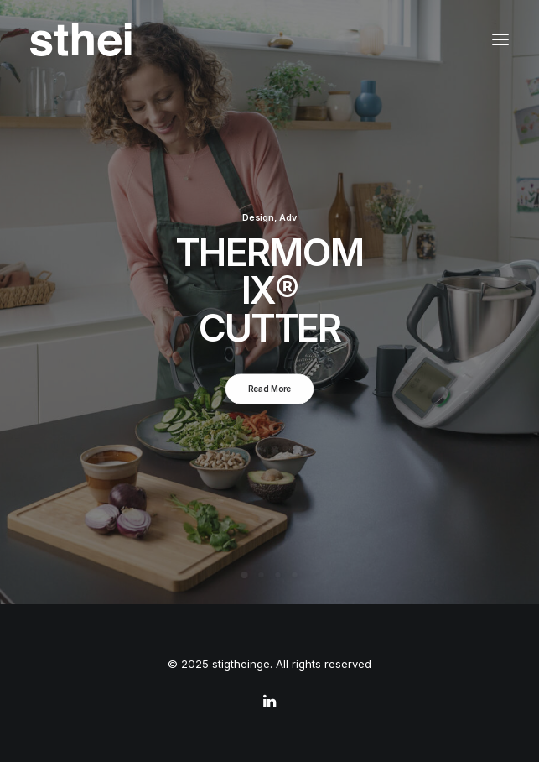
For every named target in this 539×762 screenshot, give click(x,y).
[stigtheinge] (81, 39)
